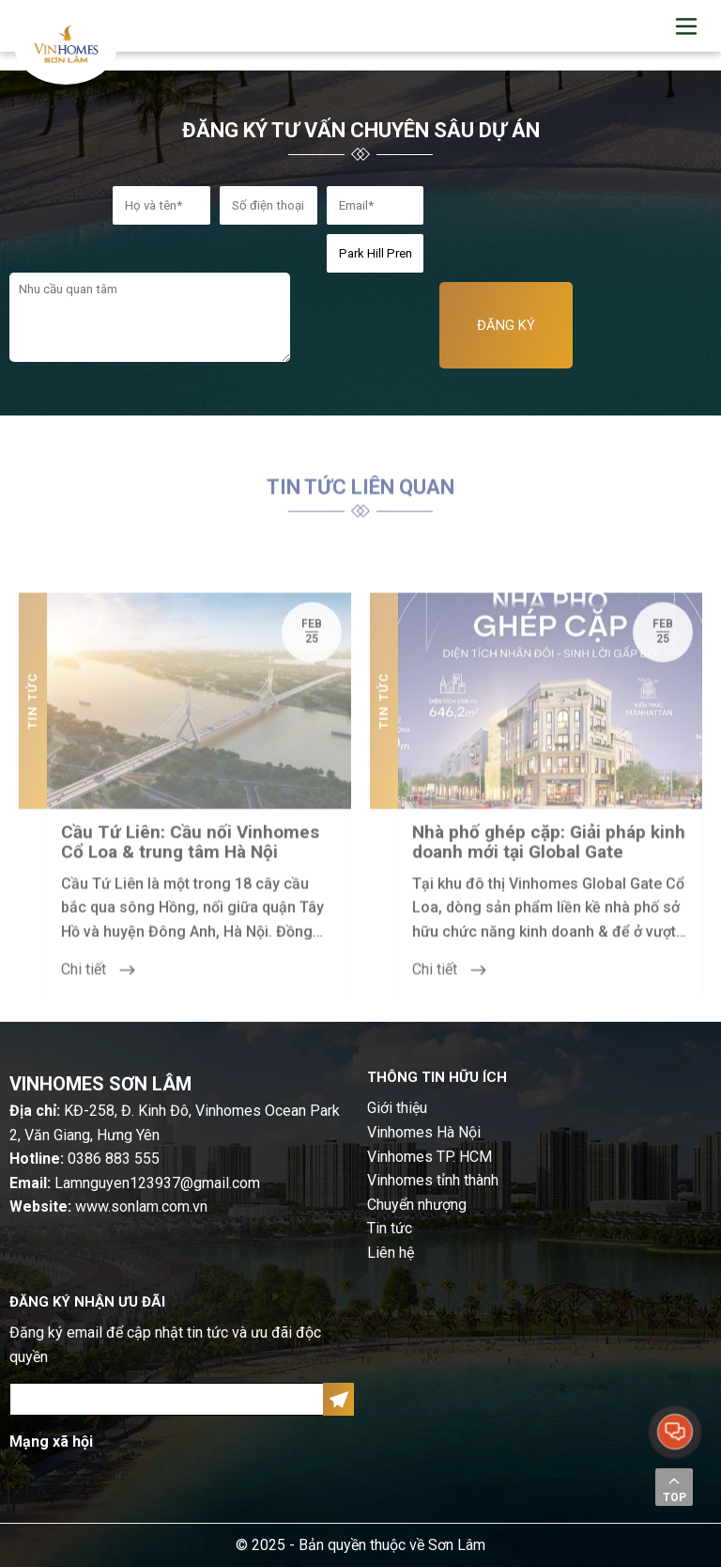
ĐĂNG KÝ (506, 325)
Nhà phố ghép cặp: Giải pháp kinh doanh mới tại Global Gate (548, 865)
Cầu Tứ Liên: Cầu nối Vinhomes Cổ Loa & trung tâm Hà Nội (190, 865)
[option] (184, 816)
